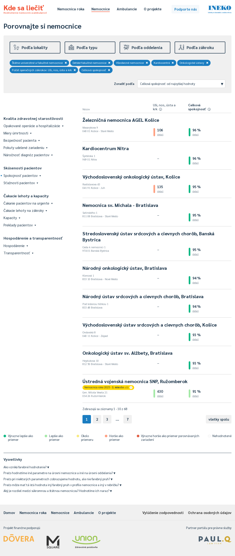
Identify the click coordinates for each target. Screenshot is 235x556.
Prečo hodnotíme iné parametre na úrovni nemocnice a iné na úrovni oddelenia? (59, 473)
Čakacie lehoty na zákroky (25, 210)
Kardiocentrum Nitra (105, 148)
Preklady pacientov (20, 225)
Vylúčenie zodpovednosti (163, 512)
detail (160, 134)
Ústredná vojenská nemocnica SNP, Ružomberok (135, 381)
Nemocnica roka (70, 9)
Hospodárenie (16, 245)
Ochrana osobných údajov (209, 512)
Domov (9, 512)
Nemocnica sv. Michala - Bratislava (120, 205)
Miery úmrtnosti (17, 133)
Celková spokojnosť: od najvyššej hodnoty (181, 83)
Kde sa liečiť (25, 8)
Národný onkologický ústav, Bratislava (124, 268)
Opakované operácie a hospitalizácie (33, 125)
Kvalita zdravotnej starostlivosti (33, 118)
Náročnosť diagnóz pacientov (28, 154)
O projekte (152, 9)
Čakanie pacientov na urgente (28, 203)
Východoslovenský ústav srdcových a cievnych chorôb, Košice (149, 325)
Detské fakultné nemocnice (92, 63)
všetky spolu (218, 419)
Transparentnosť (18, 253)
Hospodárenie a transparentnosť (33, 238)
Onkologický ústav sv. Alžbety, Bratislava (127, 353)
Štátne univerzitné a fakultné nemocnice (39, 63)
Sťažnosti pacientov (21, 182)
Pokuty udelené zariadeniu (25, 147)
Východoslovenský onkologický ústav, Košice (131, 177)
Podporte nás (185, 9)
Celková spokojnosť (96, 70)
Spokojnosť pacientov (22, 175)
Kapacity (12, 217)
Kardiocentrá (164, 63)
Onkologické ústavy (194, 63)
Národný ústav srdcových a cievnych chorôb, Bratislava (143, 296)
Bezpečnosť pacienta (22, 140)
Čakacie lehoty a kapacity (26, 195)
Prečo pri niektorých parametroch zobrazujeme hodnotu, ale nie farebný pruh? (58, 479)
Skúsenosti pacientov (23, 167)
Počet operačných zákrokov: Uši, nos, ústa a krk (44, 70)
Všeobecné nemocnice (132, 63)
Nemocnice (100, 9)
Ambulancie (127, 9)
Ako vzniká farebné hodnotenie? (26, 467)
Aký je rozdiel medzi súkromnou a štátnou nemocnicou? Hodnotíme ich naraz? (58, 491)
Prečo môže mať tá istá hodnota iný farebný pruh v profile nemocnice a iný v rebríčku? (62, 485)
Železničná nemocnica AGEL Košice (120, 120)
